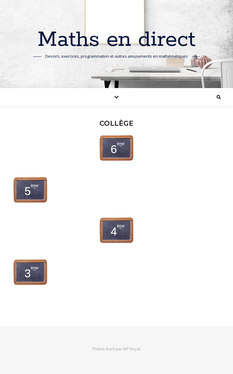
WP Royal (131, 349)
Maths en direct (117, 40)
